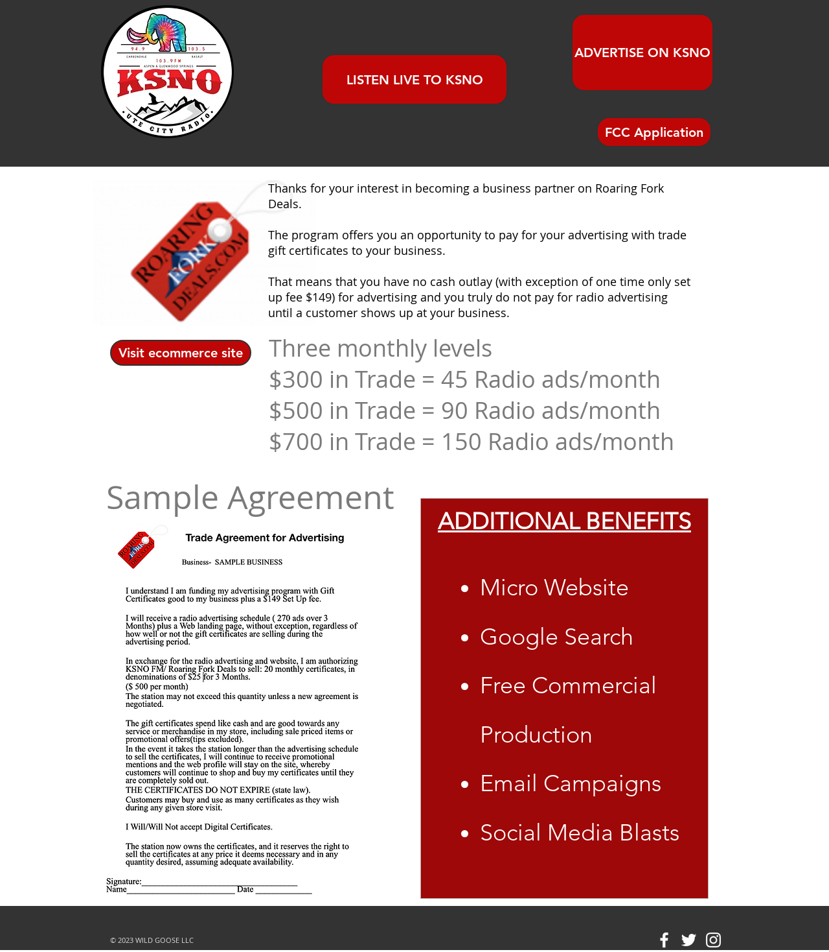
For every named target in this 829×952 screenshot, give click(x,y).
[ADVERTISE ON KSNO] (642, 52)
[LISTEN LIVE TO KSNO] (414, 79)
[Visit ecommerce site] (180, 353)
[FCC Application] (654, 132)
